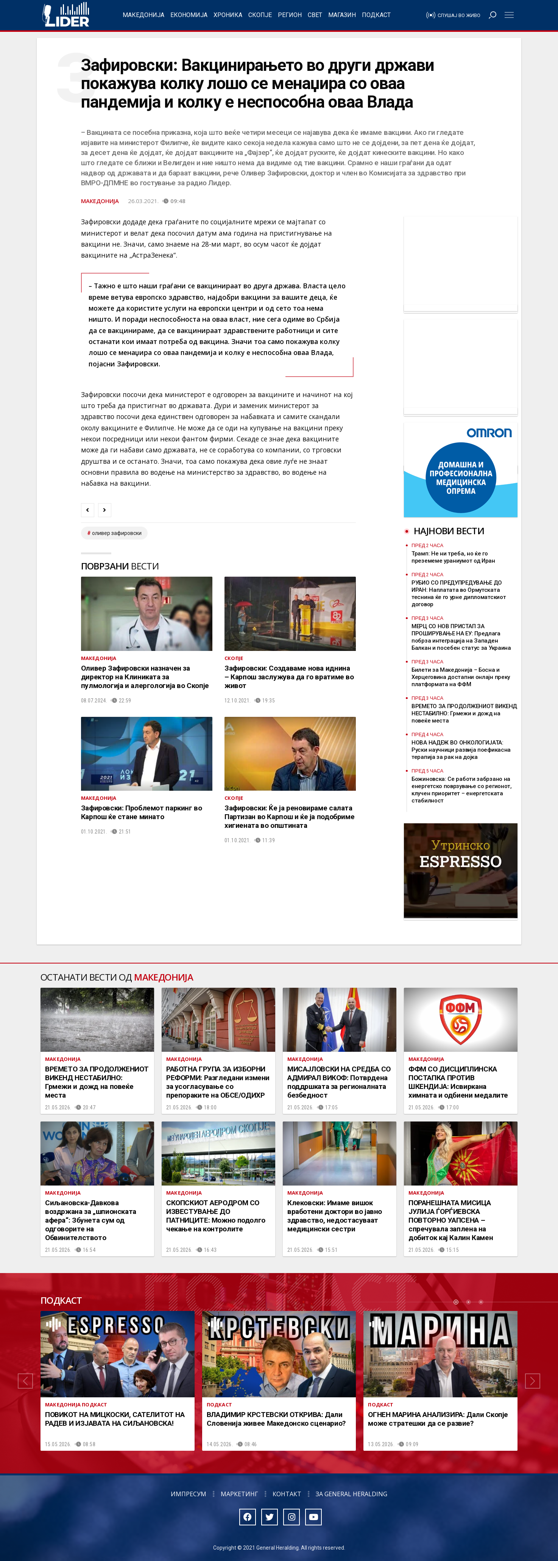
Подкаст (376, 15)
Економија (188, 15)
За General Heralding (351, 1494)
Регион (290, 15)
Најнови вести (449, 530)
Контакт (287, 1494)
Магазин (342, 15)
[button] (25, 1381)
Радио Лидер (66, 15)
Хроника (228, 15)
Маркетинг (239, 1494)
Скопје (260, 15)
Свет (315, 15)
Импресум (188, 1494)
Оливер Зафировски (117, 533)
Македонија (143, 15)
